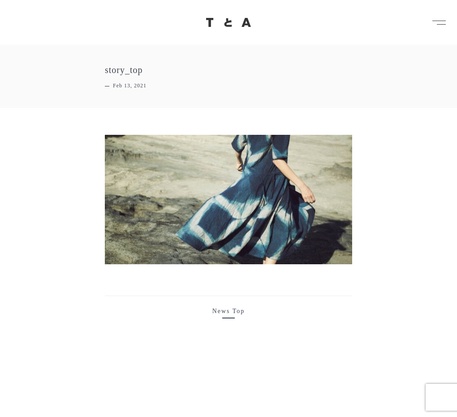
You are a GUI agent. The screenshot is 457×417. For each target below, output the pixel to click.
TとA (228, 22)
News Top (228, 311)
